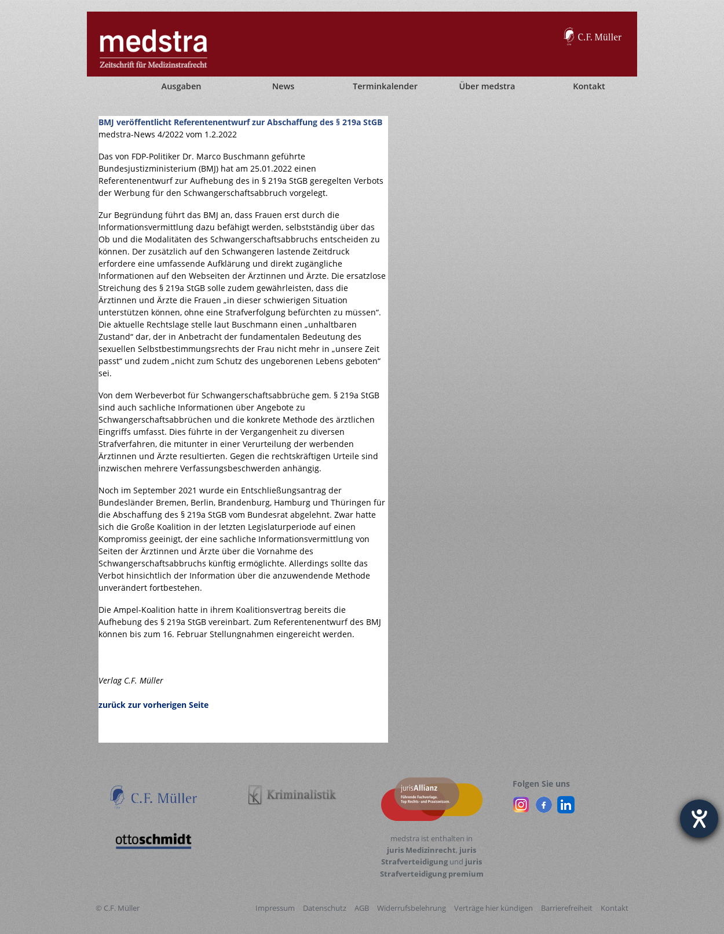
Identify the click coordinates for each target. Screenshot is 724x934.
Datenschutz (324, 908)
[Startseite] (107, 86)
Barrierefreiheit (567, 908)
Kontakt (614, 908)
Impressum (275, 908)
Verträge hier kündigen (493, 908)
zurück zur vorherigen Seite (153, 704)
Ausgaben (182, 86)
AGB (361, 908)
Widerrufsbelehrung (411, 908)
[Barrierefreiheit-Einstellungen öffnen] (699, 818)
